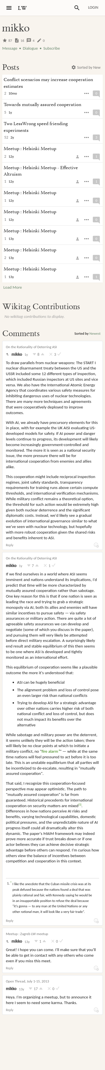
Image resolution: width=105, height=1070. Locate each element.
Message (9, 48)
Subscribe (51, 48)
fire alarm (49, 751)
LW (22, 8)
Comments (20, 334)
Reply (9, 545)
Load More (12, 287)
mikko (16, 354)
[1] (79, 804)
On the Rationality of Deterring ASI (31, 347)
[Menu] (9, 8)
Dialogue (30, 48)
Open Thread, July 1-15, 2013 (27, 981)
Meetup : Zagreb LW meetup (27, 934)
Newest (95, 333)
